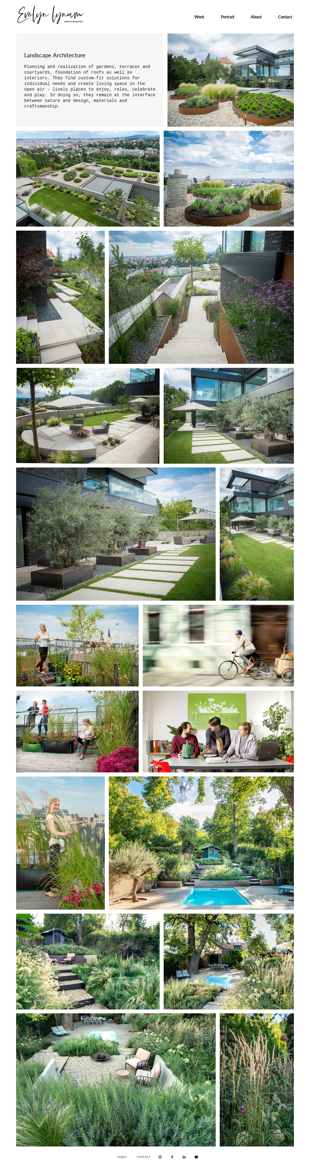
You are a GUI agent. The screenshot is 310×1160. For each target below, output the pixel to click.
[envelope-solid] (196, 1157)
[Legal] (122, 1157)
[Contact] (144, 1157)
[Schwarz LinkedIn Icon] (184, 1157)
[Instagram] (160, 1157)
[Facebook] (172, 1157)
